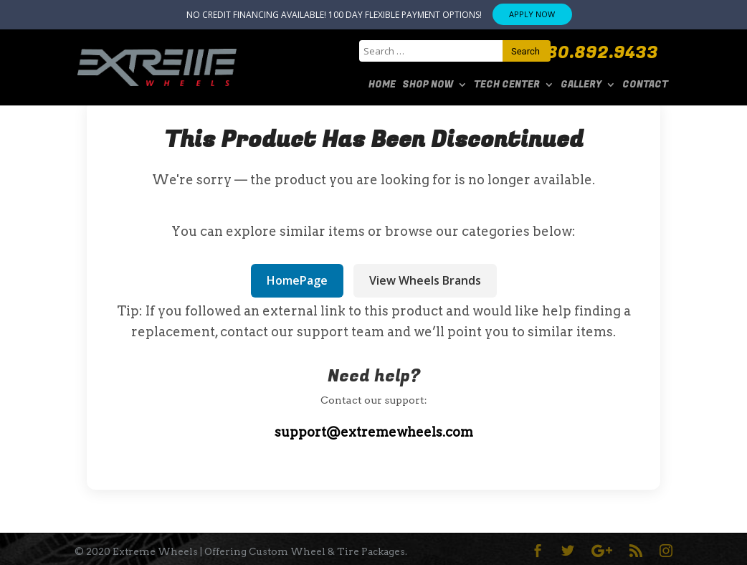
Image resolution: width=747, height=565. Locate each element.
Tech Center (507, 85)
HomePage (297, 280)
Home (382, 85)
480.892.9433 (597, 53)
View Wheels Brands (425, 280)
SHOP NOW (427, 85)
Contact (645, 85)
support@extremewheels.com (374, 432)
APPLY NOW (532, 14)
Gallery (581, 85)
